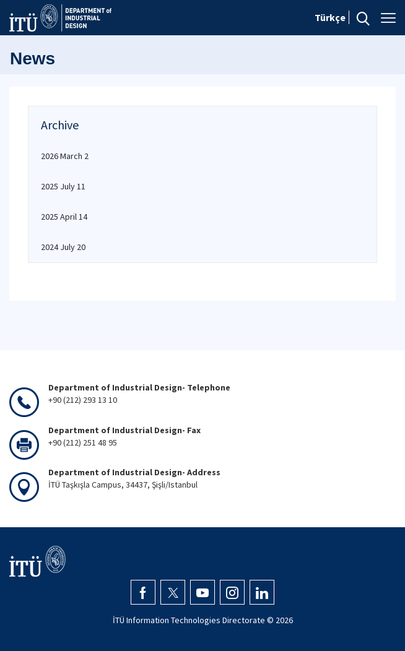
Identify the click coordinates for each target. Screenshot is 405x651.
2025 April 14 (64, 216)
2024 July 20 (63, 246)
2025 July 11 (63, 186)
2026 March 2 (65, 156)
